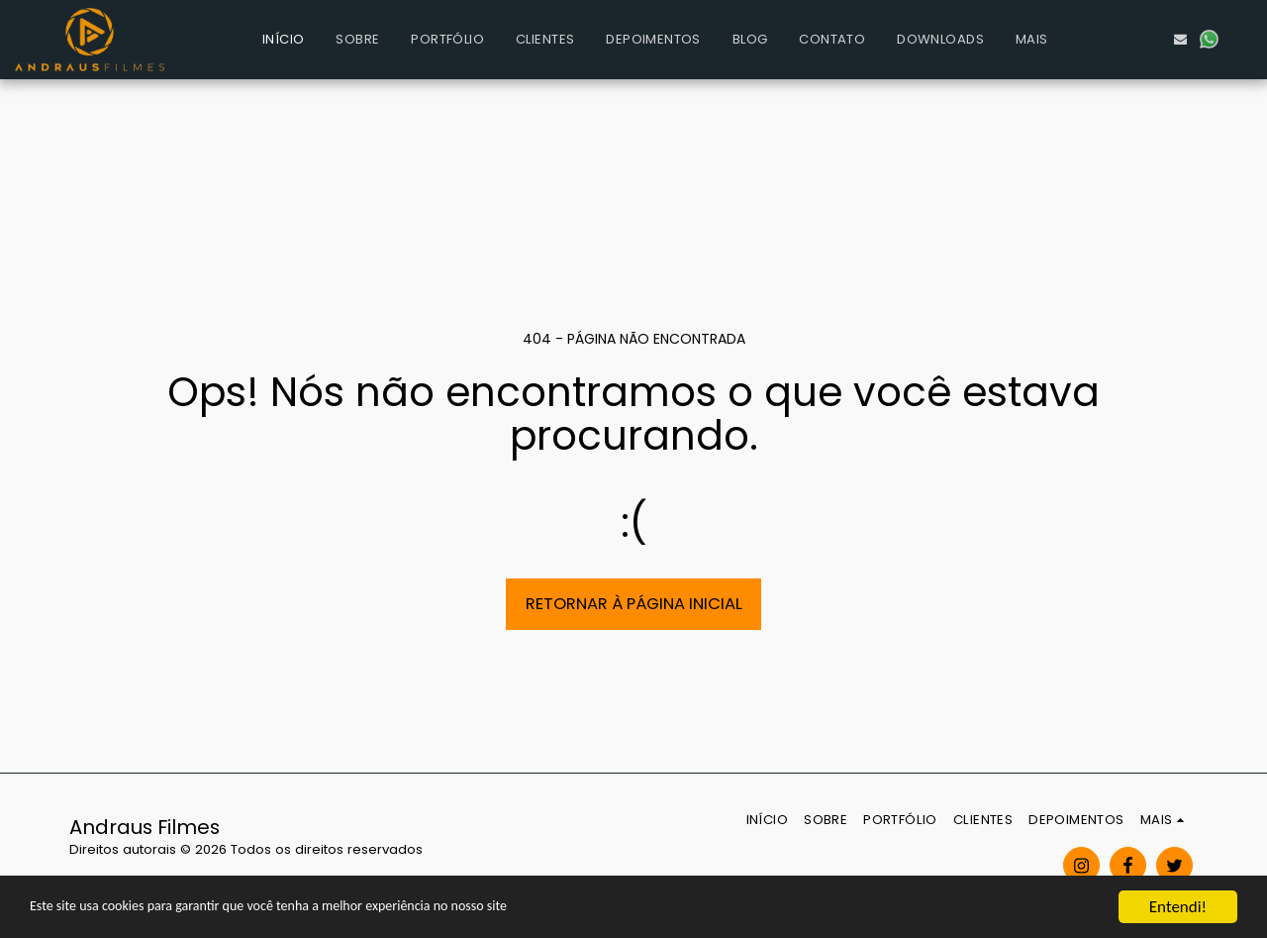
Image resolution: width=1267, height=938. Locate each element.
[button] (1123, 39)
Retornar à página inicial (634, 603)
